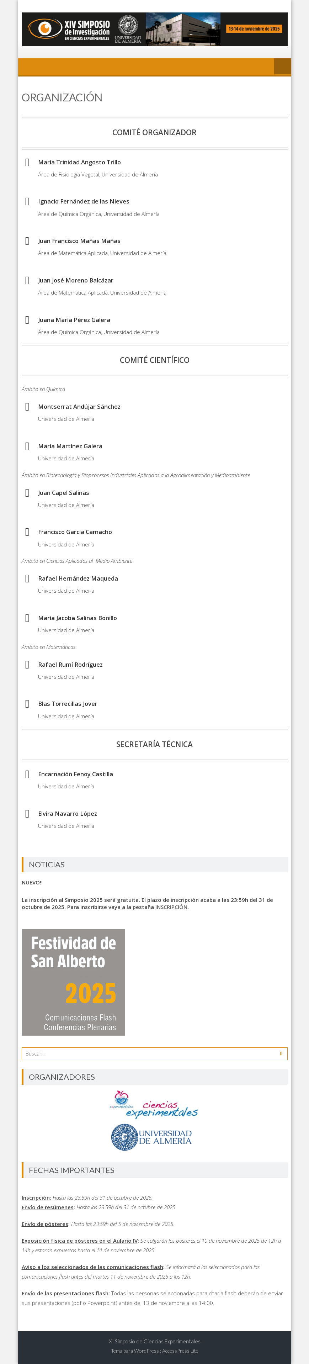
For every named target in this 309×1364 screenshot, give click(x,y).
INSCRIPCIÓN (171, 906)
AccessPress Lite (180, 1351)
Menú (282, 66)
